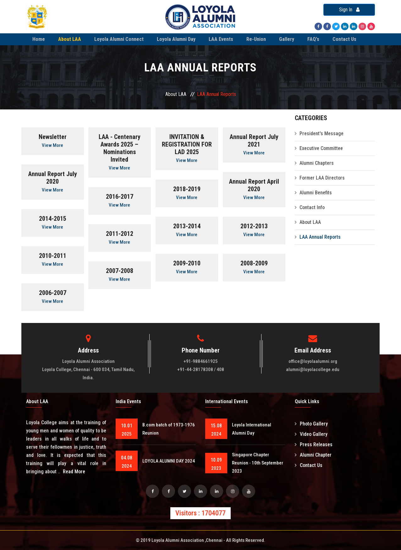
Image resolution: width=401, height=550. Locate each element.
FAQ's (313, 39)
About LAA (69, 39)
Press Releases (313, 444)
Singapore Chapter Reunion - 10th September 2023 (257, 463)
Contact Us (344, 39)
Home (38, 39)
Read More (74, 472)
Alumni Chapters (316, 163)
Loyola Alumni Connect (119, 39)
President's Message (321, 133)
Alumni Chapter (313, 455)
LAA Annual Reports (320, 237)
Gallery (286, 39)
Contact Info (312, 207)
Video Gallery (311, 434)
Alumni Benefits (315, 193)
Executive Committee (321, 148)
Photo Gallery (311, 424)
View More (52, 145)
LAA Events (221, 39)
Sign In (349, 10)
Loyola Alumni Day (176, 39)
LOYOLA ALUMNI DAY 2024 (168, 461)
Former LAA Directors (322, 178)
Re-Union (256, 39)
